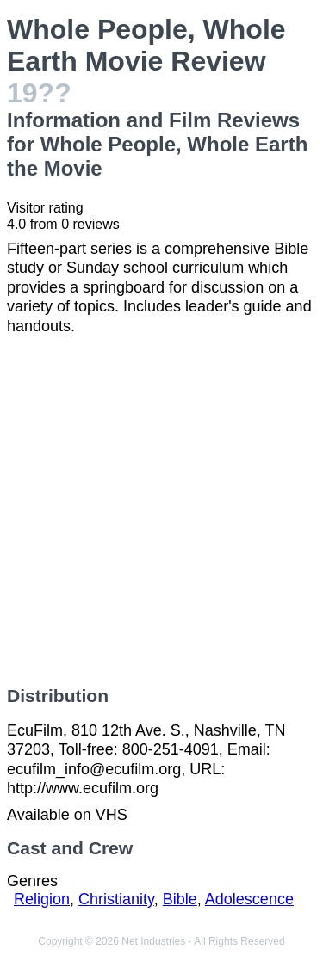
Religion (42, 899)
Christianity (116, 899)
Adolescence (249, 899)
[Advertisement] (161, 510)
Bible (180, 899)
